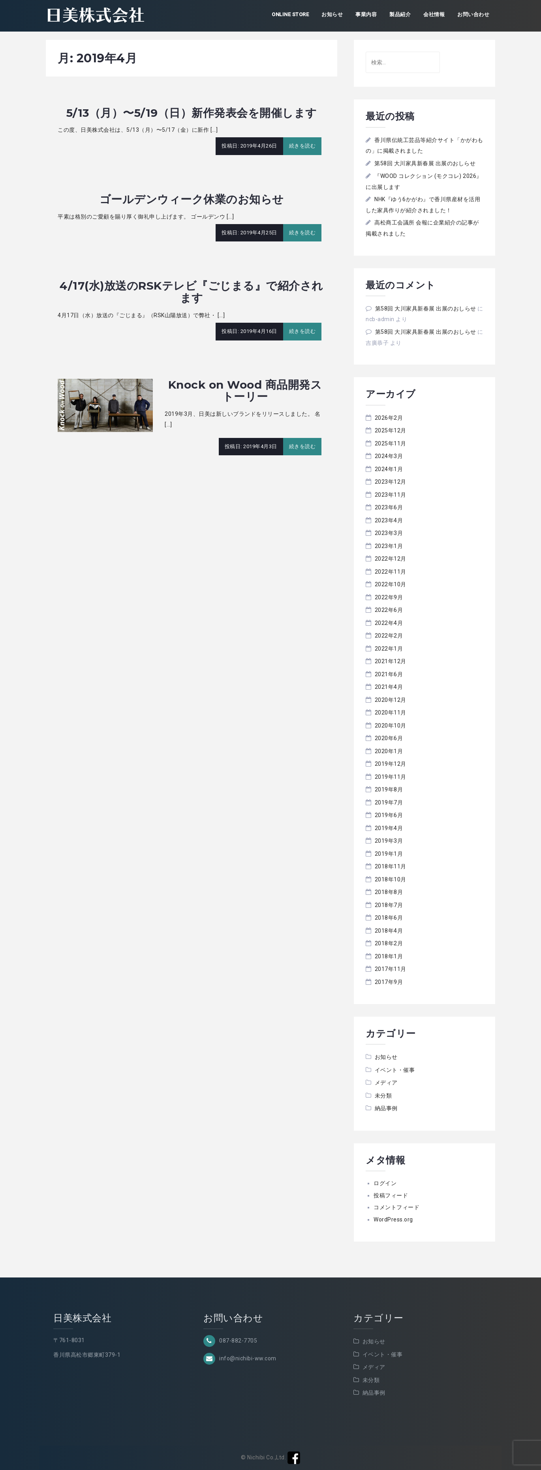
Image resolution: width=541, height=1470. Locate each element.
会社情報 (434, 14)
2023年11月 (390, 495)
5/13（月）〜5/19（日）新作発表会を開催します (191, 113)
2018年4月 (389, 931)
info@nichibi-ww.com (247, 1358)
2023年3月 (389, 533)
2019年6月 (389, 815)
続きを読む (302, 146)
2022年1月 (389, 648)
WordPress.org (393, 1219)
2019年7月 (389, 802)
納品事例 (386, 1108)
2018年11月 (390, 866)
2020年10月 (390, 725)
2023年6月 (389, 507)
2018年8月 (389, 892)
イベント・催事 (395, 1070)
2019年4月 (389, 828)
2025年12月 (390, 430)
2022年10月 (390, 584)
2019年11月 (390, 777)
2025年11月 (390, 443)
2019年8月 (389, 789)
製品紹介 (400, 14)
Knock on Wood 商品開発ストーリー (245, 391)
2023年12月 (390, 482)
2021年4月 (389, 687)
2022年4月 (389, 623)
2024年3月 (389, 456)
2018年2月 (389, 943)
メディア (386, 1082)
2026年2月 (389, 418)
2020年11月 (390, 712)
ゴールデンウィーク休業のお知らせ (192, 199)
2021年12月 (390, 661)
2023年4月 (389, 520)
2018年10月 (390, 879)
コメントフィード (396, 1207)
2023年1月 (389, 546)
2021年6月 (389, 674)
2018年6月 (389, 918)
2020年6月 (389, 738)
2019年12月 (390, 764)
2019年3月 (389, 841)
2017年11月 (390, 969)
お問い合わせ (473, 14)
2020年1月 (389, 751)
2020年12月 (390, 700)
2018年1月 (389, 956)
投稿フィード (391, 1195)
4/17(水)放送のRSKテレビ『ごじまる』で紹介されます (191, 292)
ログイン (385, 1183)
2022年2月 (389, 635)
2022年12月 (390, 558)
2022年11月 (390, 572)
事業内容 (366, 14)
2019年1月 (389, 854)
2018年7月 (389, 905)
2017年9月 (389, 982)
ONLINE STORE (290, 14)
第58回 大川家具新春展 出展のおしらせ (424, 163)
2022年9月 (389, 597)
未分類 (383, 1095)
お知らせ (332, 14)
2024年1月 (389, 469)
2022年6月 (389, 610)
